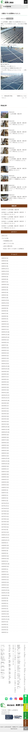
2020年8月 (3, 437)
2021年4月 (3, 416)
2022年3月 (3, 387)
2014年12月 (4, 590)
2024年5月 (3, 318)
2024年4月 (3, 321)
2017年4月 (3, 524)
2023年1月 (3, 361)
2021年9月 (3, 403)
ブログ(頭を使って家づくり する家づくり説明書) (18, 679)
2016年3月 (3, 558)
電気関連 (9, 682)
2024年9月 (3, 308)
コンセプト (2, 646)
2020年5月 (3, 445)
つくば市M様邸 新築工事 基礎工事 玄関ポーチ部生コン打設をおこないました (18, 198)
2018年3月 (3, 495)
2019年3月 (3, 482)
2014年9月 (3, 598)
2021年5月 (3, 413)
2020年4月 (3, 447)
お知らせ (3, 235)
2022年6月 (3, 379)
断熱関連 (9, 665)
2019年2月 (3, 484)
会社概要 (24, 654)
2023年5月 (3, 350)
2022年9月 (3, 371)
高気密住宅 (2, 667)
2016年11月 (4, 537)
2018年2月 (3, 498)
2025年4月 (3, 289)
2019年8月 (3, 469)
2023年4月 (3, 353)
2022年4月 (3, 384)
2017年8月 (3, 513)
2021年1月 (3, 424)
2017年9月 (3, 511)
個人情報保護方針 (24, 679)
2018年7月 (3, 492)
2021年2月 (3, 421)
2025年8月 (3, 279)
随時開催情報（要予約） (18, 647)
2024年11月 (4, 303)
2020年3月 (3, 450)
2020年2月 (3, 453)
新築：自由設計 (2, 654)
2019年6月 (3, 474)
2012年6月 (3, 624)
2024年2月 (3, 326)
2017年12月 (4, 503)
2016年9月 (3, 542)
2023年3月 (3, 355)
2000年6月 (3, 632)
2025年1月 (3, 297)
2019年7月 (3, 471)
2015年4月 (3, 579)
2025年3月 (3, 292)
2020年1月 (3, 455)
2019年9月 (3, 466)
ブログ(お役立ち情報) (18, 661)
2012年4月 (3, 627)
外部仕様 (9, 669)
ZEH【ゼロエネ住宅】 (9, 648)
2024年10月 (4, 305)
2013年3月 (3, 608)
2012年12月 (4, 616)
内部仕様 (9, 673)
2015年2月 (3, 585)
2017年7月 (3, 516)
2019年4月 (3, 479)
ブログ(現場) (18, 657)
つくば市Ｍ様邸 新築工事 (15, 113)
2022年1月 (3, 392)
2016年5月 (3, 553)
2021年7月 (3, 408)
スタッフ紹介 (24, 663)
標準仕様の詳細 (9, 656)
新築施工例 (13, 648)
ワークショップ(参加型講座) (15, 670)
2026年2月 (3, 263)
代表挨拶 (24, 647)
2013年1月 (3, 614)
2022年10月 (4, 368)
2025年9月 (3, 276)
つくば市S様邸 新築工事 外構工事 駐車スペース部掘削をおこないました (18, 179)
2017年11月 (4, 505)
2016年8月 (3, 545)
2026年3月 (3, 260)
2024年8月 (3, 310)
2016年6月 (3, 550)
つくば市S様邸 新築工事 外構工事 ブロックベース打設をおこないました (18, 160)
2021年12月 (4, 395)
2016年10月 (4, 540)
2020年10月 (4, 432)
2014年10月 (4, 595)
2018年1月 (3, 500)
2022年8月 (3, 374)
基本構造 (9, 661)
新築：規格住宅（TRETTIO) (2, 658)
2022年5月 (3, 382)
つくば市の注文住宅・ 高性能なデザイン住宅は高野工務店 (15, 726)
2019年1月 (3, 487)
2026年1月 (3, 266)
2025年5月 (3, 287)
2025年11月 (4, 271)
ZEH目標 (25, 670)
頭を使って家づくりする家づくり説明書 (12, 248)
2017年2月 (3, 529)
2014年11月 (4, 592)
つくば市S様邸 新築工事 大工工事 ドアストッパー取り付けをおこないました (18, 188)
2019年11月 (4, 461)
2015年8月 (3, 569)
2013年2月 (3, 611)
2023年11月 (4, 334)
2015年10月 (4, 563)
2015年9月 (3, 566)
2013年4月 (3, 606)
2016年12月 (4, 534)
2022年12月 (4, 363)
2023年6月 (3, 347)
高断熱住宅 (2, 663)
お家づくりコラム (7, 243)
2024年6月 (3, 316)
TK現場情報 (6, 240)
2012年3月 (3, 629)
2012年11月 (4, 619)
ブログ (3, 238)
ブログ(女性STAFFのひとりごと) (18, 668)
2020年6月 (3, 442)
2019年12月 (4, 458)
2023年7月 (3, 345)
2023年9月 (3, 339)
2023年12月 (4, 332)
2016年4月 (3, 556)
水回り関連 (9, 678)
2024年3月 (3, 324)
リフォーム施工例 (13, 659)
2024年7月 (3, 313)
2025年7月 (3, 281)
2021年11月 (4, 397)
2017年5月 (3, 521)
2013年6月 (3, 603)
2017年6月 (3, 519)
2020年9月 (3, 434)
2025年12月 (4, 268)
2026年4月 (3, 258)
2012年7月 (3, 621)
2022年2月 (3, 390)
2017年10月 (4, 508)
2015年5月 (3, 577)
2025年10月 (4, 274)
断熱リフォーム (2, 673)
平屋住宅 (2, 670)
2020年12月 (4, 426)
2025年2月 (3, 295)
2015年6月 (3, 574)
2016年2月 (3, 561)
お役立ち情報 (6, 246)
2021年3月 (3, 419)
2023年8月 (3, 342)
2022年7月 (3, 376)
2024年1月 (3, 329)
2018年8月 (3, 490)
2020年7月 (3, 440)
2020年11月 (4, 429)
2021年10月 (4, 400)
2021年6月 (3, 411)
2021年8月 (3, 405)
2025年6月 (3, 284)
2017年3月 (3, 527)
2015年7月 (3, 571)
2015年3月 (3, 582)
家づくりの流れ (2, 650)
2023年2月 (3, 358)
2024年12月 (4, 300)
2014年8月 (3, 600)
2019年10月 (4, 463)
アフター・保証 (2, 677)
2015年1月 (3, 587)
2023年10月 (4, 337)
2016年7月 (3, 548)
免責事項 (24, 689)
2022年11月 (4, 366)
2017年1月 (3, 532)
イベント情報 (18, 653)
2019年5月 (3, 476)
